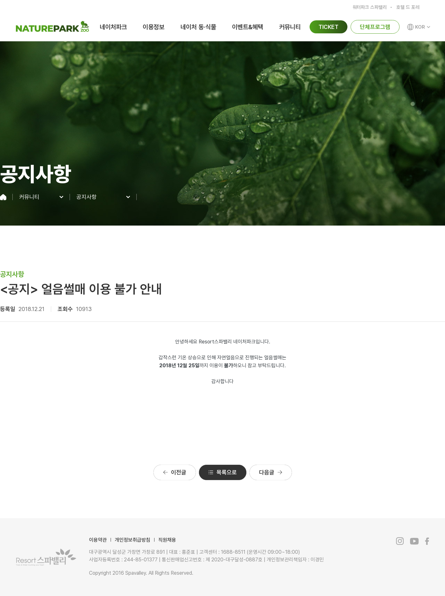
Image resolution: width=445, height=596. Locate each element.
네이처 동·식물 (198, 27)
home (6, 197)
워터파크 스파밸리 (370, 7)
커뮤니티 (290, 27)
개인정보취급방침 (132, 540)
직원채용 (167, 540)
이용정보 (153, 27)
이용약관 (98, 540)
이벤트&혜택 (247, 27)
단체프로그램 (375, 27)
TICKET (328, 27)
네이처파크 (113, 27)
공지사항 (86, 197)
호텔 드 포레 (408, 7)
